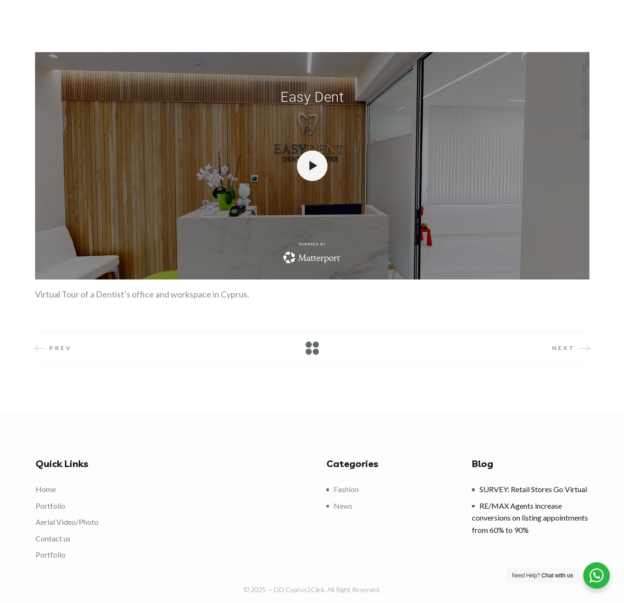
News (343, 505)
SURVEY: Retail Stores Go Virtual (533, 489)
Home (46, 489)
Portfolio (50, 505)
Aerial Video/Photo (67, 521)
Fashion (346, 489)
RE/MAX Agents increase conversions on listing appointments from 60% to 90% (530, 517)
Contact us (53, 538)
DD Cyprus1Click (299, 589)
